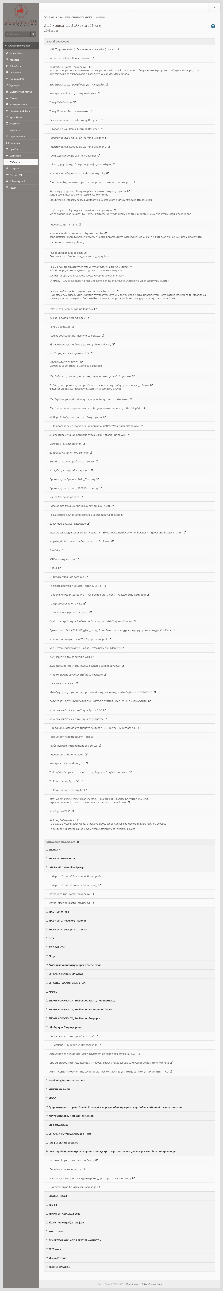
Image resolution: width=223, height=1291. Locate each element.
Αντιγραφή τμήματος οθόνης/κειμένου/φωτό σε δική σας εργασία (89, 191)
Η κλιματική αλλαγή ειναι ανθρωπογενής (75, 885)
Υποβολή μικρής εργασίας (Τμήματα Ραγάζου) (77, 674)
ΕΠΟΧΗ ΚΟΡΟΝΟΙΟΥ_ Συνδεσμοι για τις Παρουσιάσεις (82, 1000)
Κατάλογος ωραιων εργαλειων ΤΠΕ (71, 353)
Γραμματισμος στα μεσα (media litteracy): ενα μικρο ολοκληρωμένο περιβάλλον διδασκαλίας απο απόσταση (116, 1107)
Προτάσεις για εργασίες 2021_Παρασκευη (75, 488)
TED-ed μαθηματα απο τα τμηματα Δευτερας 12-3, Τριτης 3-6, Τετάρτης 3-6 (95, 728)
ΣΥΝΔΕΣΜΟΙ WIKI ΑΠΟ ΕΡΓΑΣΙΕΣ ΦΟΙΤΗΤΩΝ (75, 1240)
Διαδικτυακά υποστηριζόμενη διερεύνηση (75, 965)
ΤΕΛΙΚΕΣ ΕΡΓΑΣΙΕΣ (59, 1267)
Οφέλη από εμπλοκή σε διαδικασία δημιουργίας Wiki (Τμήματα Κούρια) (92, 621)
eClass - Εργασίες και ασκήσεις (69, 317)
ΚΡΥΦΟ (53, 991)
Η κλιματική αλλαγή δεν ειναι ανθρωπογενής (77, 876)
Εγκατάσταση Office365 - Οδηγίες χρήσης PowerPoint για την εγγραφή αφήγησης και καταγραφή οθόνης (112, 630)
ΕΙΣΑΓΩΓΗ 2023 (58, 1196)
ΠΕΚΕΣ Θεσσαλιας (61, 326)
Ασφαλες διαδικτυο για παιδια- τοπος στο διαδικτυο (81, 541)
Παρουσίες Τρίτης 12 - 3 (65, 224)
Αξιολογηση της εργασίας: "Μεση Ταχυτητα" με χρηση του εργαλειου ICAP (94, 1053)
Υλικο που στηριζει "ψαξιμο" (67, 1222)
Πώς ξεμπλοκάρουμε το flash (68, 252)
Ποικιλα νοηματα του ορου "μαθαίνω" (73, 1036)
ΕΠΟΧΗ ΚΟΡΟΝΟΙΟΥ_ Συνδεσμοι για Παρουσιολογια (81, 1009)
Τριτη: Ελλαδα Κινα (62, 102)
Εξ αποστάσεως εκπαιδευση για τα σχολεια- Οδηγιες (82, 344)
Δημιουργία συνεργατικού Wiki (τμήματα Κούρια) (80, 639)
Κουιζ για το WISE (61, 811)
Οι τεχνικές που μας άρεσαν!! (68, 577)
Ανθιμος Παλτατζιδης (63, 820)
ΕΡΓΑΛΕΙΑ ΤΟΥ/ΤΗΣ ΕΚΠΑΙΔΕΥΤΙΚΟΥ (70, 1133)
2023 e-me (55, 1249)
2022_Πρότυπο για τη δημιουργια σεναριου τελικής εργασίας (86, 665)
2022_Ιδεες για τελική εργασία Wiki (71, 656)
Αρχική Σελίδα (50, 17)
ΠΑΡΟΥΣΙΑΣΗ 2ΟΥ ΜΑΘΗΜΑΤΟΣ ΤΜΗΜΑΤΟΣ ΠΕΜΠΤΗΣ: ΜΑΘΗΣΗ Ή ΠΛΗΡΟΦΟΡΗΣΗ (100, 701)
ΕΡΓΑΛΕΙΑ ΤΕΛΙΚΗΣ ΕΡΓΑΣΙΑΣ (66, 974)
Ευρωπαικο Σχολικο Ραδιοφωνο (69, 523)
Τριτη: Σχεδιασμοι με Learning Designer (74, 155)
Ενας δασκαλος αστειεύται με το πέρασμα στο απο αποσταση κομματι (92, 182)
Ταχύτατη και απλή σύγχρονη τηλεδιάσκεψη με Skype (82, 210)
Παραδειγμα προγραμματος (67, 1169)
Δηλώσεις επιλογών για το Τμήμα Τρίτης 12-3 (77, 710)
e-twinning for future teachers (67, 1080)
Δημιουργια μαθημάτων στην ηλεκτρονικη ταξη (79, 173)
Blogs (52, 956)
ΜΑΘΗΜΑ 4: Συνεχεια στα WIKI (68, 929)
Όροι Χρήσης (132, 1284)
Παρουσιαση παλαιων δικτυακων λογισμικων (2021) (81, 506)
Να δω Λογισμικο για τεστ (66, 497)
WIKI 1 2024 (56, 1231)
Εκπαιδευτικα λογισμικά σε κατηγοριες (73, 461)
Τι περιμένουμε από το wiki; (67, 603)
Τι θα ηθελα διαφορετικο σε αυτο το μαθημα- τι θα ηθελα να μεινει (90, 772)
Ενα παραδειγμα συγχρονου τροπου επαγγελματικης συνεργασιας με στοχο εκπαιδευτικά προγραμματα (114, 1151)
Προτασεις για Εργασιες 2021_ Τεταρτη (74, 479)
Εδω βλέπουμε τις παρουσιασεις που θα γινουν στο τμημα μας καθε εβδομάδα (97, 408)
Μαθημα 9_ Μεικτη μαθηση (67, 443)
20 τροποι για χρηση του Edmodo (70, 452)
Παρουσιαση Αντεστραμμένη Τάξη (71, 736)
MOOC (52, 1098)
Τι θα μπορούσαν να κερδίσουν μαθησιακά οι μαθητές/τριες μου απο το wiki (96, 426)
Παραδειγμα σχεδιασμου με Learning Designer (78, 137)
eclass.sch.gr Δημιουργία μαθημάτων (73, 309)
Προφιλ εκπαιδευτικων (63, 1142)
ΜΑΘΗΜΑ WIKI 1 (59, 911)
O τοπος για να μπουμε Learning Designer (75, 129)
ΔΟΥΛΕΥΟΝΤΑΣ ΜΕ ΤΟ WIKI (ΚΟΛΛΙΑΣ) (71, 1116)
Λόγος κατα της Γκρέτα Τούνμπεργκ (71, 894)
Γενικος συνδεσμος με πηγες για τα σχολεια (76, 335)
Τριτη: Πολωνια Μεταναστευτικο (70, 111)
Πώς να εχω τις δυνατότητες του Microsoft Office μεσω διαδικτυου (90, 266)
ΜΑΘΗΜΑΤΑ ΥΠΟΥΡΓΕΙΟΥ (66, 362)
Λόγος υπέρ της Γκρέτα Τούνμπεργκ (71, 902)
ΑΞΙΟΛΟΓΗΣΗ (57, 947)
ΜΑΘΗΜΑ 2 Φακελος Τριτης (67, 867)
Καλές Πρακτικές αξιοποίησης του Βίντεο (75, 745)
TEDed (55, 568)
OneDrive (56, 550)
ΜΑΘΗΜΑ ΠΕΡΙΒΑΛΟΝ (62, 858)
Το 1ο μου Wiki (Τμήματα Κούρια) (70, 612)
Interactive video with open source (71, 58)
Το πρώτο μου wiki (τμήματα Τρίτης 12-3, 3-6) (77, 585)
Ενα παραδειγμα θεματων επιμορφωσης (74, 1187)
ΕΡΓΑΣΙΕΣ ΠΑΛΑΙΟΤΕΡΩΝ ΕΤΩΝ (67, 982)
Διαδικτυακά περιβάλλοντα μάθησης (76, 17)
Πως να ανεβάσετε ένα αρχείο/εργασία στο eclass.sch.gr (84, 291)
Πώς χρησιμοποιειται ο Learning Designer (75, 120)
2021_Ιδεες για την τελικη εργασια (71, 470)
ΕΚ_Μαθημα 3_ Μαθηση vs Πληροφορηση (75, 1045)
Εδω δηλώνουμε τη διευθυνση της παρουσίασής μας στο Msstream (90, 399)
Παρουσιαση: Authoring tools (68, 754)
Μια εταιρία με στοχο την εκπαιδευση (73, 1160)
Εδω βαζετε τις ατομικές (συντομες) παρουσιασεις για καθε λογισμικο (91, 376)
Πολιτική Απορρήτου (151, 1284)
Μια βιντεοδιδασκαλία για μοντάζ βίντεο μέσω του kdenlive (86, 648)
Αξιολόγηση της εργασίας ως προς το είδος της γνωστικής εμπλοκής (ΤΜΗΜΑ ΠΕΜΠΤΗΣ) (102, 692)
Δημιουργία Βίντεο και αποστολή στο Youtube (78, 233)
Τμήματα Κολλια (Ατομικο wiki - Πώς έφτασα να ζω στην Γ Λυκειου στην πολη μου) (99, 594)
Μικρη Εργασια (58, 1258)
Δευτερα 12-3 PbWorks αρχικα (68, 763)
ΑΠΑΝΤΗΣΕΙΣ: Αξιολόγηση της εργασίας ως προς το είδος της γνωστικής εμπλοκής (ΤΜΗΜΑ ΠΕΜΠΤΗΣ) (110, 1071)
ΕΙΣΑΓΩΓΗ (55, 849)
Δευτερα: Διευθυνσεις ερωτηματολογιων (74, 93)
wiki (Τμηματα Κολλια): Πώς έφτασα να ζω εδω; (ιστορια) (84, 49)
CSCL (52, 938)
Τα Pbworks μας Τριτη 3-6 (66, 781)
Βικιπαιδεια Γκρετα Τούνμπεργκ (69, 67)
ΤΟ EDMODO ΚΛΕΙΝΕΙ (63, 683)
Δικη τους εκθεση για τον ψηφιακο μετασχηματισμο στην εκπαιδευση (92, 1178)
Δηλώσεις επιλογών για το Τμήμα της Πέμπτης (78, 719)
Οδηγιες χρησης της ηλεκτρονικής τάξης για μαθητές (82, 164)
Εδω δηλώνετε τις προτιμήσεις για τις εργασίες (78, 84)
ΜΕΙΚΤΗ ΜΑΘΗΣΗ (59, 1089)
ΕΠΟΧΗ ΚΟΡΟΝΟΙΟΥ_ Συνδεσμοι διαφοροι (74, 1018)
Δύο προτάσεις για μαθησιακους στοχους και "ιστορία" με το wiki (89, 434)
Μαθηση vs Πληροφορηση (66, 1027)
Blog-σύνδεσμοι (58, 1124)
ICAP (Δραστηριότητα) (64, 559)
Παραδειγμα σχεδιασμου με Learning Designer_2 (79, 146)
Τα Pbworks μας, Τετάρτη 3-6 (68, 790)
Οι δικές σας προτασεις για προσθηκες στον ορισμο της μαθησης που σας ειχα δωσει (101, 385)
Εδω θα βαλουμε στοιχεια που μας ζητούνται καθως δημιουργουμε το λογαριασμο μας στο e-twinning (111, 1062)
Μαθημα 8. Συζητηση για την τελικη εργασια (77, 417)
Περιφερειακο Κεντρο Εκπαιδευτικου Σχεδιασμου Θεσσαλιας (86, 514)
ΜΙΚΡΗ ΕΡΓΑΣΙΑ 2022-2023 (64, 1213)
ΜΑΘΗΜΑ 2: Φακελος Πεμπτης (67, 920)
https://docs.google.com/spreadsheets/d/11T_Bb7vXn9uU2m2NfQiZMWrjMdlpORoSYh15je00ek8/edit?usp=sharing (117, 532)
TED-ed (53, 1204)
